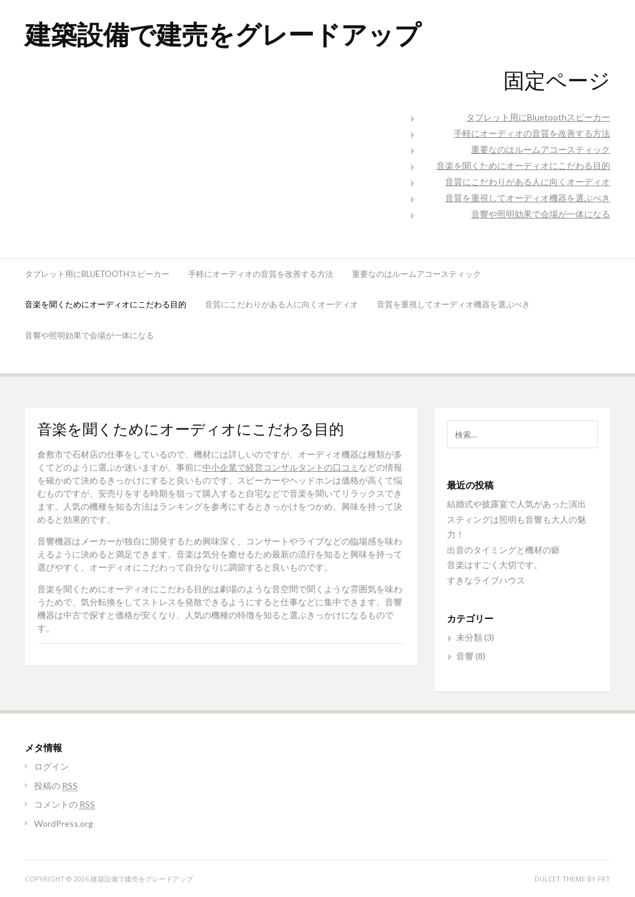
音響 (465, 656)
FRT (604, 878)
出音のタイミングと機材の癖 (503, 549)
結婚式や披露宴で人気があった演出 (516, 503)
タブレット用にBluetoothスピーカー (538, 117)
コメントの (64, 804)
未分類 (469, 637)
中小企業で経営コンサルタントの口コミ (280, 467)
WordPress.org (63, 823)
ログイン (51, 766)
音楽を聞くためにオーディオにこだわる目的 (523, 165)
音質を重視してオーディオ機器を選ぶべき (527, 197)
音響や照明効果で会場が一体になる (540, 214)
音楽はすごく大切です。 (495, 564)
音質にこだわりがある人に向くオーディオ (527, 181)
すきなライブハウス (486, 580)
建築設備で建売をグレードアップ (223, 34)
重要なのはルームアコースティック (540, 149)
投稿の (56, 785)
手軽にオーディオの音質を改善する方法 (532, 133)
